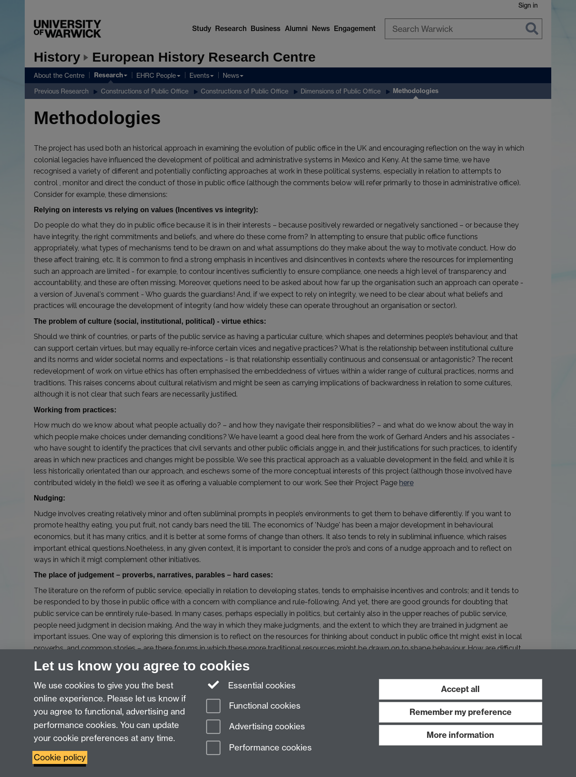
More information (460, 735)
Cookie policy (60, 757)
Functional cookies (253, 706)
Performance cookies (259, 748)
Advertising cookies (255, 727)
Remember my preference (461, 712)
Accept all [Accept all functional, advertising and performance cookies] (460, 689)
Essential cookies (251, 685)
